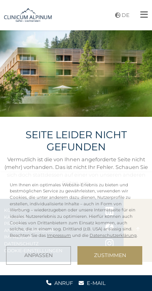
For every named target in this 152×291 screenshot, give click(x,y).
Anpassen (38, 255)
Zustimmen (110, 255)
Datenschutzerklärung (113, 235)
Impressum (59, 235)
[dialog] (76, 223)
